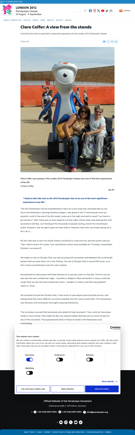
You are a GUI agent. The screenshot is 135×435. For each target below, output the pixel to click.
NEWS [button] (42, 20)
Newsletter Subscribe (110, 10)
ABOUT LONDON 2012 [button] (13, 20)
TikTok (106, 10)
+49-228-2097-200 (46, 412)
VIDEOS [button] (35, 20)
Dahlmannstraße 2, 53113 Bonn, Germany (67, 406)
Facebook (90, 10)
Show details (108, 381)
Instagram (94, 10)
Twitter (98, 10)
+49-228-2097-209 (71, 412)
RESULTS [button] (50, 20)
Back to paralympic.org (11, 2)
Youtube (102, 10)
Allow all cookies (102, 389)
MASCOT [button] (59, 20)
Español (127, 11)
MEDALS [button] (68, 20)
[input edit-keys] (77, 10)
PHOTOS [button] (27, 20)
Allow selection (67, 389)
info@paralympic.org (97, 412)
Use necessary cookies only (33, 389)
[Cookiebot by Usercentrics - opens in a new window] (112, 328)
